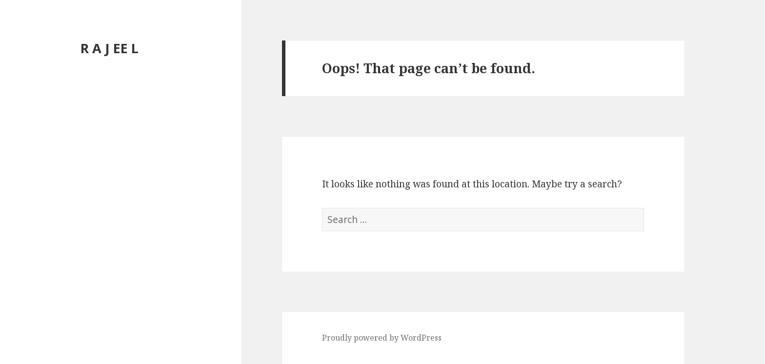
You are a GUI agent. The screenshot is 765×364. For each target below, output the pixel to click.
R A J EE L (110, 48)
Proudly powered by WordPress (382, 337)
